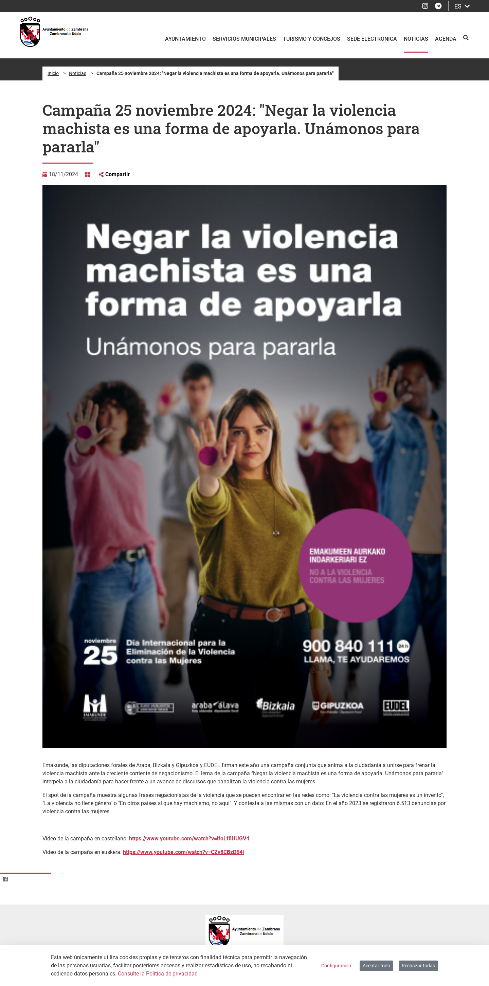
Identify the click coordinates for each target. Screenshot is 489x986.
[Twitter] (18, 879)
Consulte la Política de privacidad (158, 973)
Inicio (53, 73)
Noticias (77, 73)
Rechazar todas (418, 965)
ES (462, 6)
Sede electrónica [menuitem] (372, 39)
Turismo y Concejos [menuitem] (311, 39)
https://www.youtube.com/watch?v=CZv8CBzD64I (183, 852)
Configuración (336, 965)
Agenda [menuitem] (445, 39)
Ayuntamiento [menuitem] (185, 39)
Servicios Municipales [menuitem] (244, 39)
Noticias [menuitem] (416, 39)
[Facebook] (5, 879)
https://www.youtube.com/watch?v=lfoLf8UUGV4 (189, 838)
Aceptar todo (376, 965)
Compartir (117, 174)
